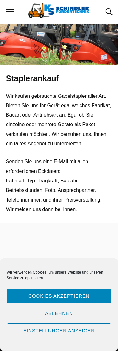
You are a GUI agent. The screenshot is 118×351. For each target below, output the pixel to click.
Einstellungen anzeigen (59, 330)
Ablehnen (59, 313)
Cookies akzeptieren (59, 295)
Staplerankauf (32, 78)
